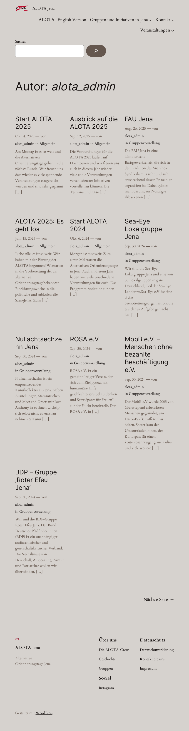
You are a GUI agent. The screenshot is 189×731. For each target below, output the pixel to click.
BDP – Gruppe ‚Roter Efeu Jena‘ (36, 480)
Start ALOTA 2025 (33, 123)
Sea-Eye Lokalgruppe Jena (143, 229)
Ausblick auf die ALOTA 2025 (94, 123)
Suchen (20, 41)
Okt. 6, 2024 (79, 238)
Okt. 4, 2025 (24, 136)
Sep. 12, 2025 (80, 136)
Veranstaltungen (155, 30)
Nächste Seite (159, 599)
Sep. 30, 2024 (135, 246)
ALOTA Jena (43, 8)
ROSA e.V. (85, 339)
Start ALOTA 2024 (88, 225)
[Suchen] (96, 51)
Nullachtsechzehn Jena (38, 343)
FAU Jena (139, 119)
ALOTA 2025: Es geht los (39, 225)
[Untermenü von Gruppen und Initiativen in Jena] (150, 20)
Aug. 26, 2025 (135, 128)
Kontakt (162, 20)
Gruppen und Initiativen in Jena (119, 20)
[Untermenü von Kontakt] (172, 20)
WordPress (44, 713)
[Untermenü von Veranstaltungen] (172, 30)
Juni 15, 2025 (25, 238)
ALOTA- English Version (62, 20)
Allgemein (47, 143)
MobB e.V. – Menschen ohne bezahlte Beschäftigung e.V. (149, 354)
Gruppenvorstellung (144, 143)
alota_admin (24, 143)
